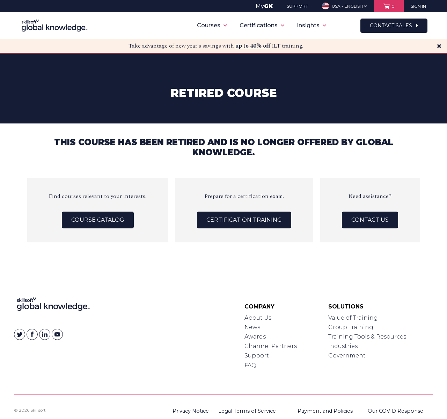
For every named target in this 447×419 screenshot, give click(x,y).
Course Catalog (97, 219)
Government (347, 355)
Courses (212, 25)
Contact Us (370, 219)
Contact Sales (394, 25)
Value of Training (353, 317)
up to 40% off (252, 46)
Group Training (350, 327)
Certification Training (244, 219)
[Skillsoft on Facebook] (32, 334)
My (264, 6)
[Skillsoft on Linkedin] (44, 334)
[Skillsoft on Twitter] (19, 334)
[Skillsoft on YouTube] (57, 334)
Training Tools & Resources (367, 336)
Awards (255, 336)
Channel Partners (270, 346)
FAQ (250, 365)
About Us (257, 317)
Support (256, 355)
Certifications (262, 25)
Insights (311, 25)
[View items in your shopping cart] (389, 6)
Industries (343, 346)
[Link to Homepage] (53, 306)
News (252, 327)
